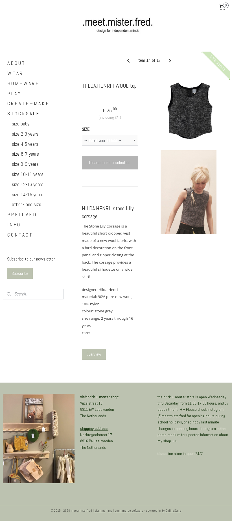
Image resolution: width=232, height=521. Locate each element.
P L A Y (13, 93)
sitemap (100, 511)
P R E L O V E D (21, 214)
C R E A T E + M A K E (28, 103)
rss (110, 511)
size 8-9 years (25, 164)
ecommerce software (129, 511)
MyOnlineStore (171, 511)
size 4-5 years (25, 144)
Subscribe (20, 273)
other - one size (26, 204)
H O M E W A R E (22, 83)
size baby (20, 123)
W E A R (14, 73)
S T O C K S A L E (23, 113)
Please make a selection (109, 163)
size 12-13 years (27, 184)
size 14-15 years (27, 194)
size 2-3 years (25, 134)
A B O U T (16, 63)
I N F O (13, 224)
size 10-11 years (27, 174)
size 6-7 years (25, 154)
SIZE (85, 130)
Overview (93, 354)
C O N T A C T (19, 234)
